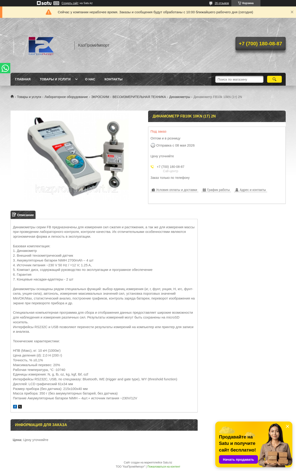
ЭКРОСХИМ (100, 97)
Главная (23, 79)
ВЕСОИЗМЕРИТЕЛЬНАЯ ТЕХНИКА (139, 97)
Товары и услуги (55, 79)
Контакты (113, 79)
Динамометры (179, 97)
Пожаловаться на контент (163, 466)
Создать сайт (70, 3)
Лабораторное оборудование (66, 97)
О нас (90, 79)
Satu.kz (167, 462)
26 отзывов (222, 3)
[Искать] (274, 79)
